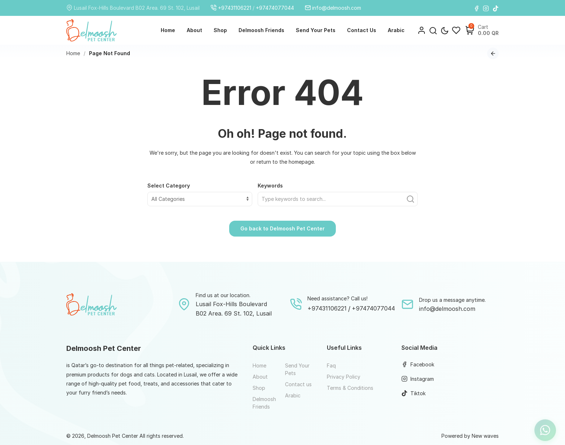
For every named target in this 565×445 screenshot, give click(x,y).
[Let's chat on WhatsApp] (545, 425)
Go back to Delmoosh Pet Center (282, 228)
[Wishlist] (456, 30)
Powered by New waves (470, 436)
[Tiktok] (496, 8)
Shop (220, 30)
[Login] (421, 30)
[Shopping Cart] (470, 30)
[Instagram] (486, 8)
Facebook (417, 364)
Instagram (417, 379)
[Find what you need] (338, 199)
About (194, 30)
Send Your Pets (315, 30)
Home (168, 30)
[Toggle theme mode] (444, 30)
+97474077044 (275, 8)
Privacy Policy (343, 377)
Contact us (361, 30)
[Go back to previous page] (493, 53)
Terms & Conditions (350, 388)
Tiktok (413, 393)
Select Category (168, 185)
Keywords (270, 185)
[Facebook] (476, 8)
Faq (331, 365)
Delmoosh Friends (261, 30)
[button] (433, 30)
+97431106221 (230, 8)
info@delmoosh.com (333, 8)
